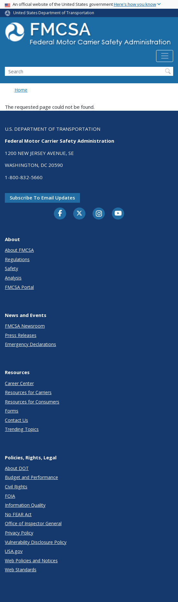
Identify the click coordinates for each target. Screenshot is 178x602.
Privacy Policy (19, 533)
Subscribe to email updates (42, 197)
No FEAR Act (18, 514)
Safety (11, 268)
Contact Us (16, 420)
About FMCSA (19, 250)
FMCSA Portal (19, 287)
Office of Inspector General (33, 523)
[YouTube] (118, 213)
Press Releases (20, 335)
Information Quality (25, 505)
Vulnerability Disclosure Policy (35, 542)
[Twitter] (79, 213)
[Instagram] (99, 214)
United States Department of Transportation (53, 12)
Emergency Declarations (30, 344)
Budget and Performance (31, 477)
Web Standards (20, 569)
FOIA (10, 496)
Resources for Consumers (32, 402)
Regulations (17, 259)
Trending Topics (22, 429)
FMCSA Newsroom (25, 326)
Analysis (13, 278)
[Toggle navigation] (164, 56)
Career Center (19, 383)
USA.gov (14, 551)
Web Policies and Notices (31, 560)
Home (21, 90)
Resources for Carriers (28, 392)
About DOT (17, 468)
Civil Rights (16, 487)
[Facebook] (60, 213)
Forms (11, 411)
